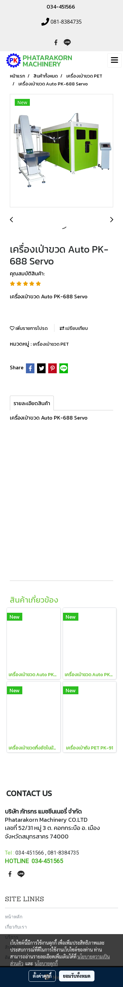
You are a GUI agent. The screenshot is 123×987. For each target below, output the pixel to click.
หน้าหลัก (13, 916)
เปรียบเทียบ (74, 328)
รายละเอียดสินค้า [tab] (31, 403)
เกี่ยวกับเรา (16, 927)
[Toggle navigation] (114, 60)
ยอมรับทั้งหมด (77, 976)
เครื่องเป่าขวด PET (51, 344)
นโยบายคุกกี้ (46, 963)
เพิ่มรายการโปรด (29, 328)
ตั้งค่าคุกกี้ (42, 976)
